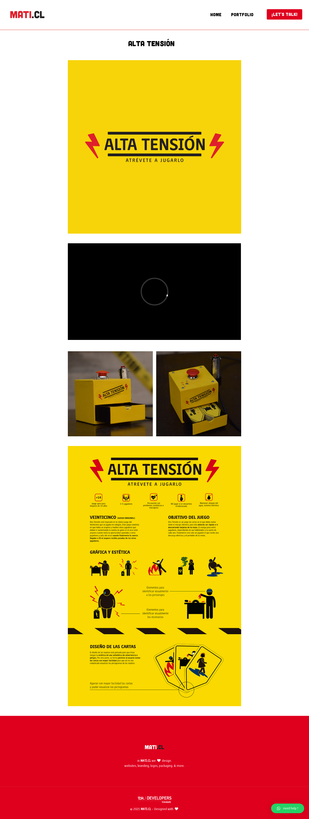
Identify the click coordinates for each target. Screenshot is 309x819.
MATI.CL (145, 760)
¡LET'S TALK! (284, 14)
